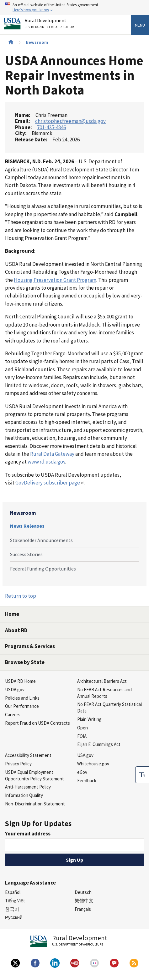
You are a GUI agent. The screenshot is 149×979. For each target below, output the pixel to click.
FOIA (82, 736)
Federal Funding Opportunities (43, 569)
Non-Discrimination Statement (35, 804)
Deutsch (83, 892)
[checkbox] (142, 774)
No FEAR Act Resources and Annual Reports (104, 693)
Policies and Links (22, 698)
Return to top (20, 595)
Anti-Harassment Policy (28, 787)
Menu (140, 25)
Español (12, 892)
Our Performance (22, 706)
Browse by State (25, 662)
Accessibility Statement (28, 755)
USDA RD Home (20, 681)
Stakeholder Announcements (41, 540)
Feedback (86, 781)
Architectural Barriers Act (102, 681)
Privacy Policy (18, 764)
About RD (16, 630)
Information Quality (24, 795)
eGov (82, 772)
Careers (12, 715)
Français (83, 909)
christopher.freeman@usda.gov (70, 121)
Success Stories (26, 554)
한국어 (12, 909)
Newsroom (37, 42)
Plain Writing (89, 719)
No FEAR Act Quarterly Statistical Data (109, 707)
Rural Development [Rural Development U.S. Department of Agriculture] (51, 24)
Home (12, 614)
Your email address (28, 833)
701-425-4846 (51, 127)
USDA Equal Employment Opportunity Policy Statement (34, 775)
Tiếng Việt (15, 901)
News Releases (27, 526)
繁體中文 (84, 901)
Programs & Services (30, 646)
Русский (13, 917)
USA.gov (85, 755)
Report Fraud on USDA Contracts (37, 723)
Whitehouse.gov (93, 764)
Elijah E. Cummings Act (98, 744)
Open (82, 728)
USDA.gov (14, 689)
